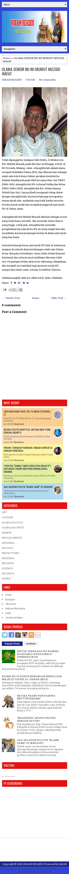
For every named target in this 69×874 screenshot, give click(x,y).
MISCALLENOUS (12, 537)
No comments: (47, 79)
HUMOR (6, 532)
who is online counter (6, 776)
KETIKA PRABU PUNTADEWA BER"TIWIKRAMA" (36, 697)
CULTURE (7, 517)
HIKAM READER (33, 864)
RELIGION (8, 563)
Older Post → (58, 298)
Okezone (10, 603)
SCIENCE (7, 568)
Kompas (10, 599)
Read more (19, 424)
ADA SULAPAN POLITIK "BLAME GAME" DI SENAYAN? (28, 487)
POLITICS (7, 548)
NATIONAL (8, 542)
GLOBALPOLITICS (12, 522)
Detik (8, 594)
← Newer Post (11, 298)
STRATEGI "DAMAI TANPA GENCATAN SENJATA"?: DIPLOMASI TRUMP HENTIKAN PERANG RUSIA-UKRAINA (27, 468)
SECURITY (8, 573)
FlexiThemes (17, 869)
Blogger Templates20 (41, 871)
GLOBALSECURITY (13, 527)
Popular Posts (12, 643)
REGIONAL (8, 558)
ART (4, 512)
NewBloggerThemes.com (55, 869)
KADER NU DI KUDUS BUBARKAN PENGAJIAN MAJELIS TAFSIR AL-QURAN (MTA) (32, 678)
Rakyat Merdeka (15, 608)
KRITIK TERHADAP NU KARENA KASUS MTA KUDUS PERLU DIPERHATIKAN (38, 654)
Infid (8, 613)
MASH (63, 864)
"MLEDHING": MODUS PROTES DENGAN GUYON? (36, 719)
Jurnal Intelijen (14, 617)
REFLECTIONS (10, 553)
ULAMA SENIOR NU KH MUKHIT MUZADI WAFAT (31, 71)
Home (6, 58)
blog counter (12, 776)
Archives (31, 643)
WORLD (6, 578)
